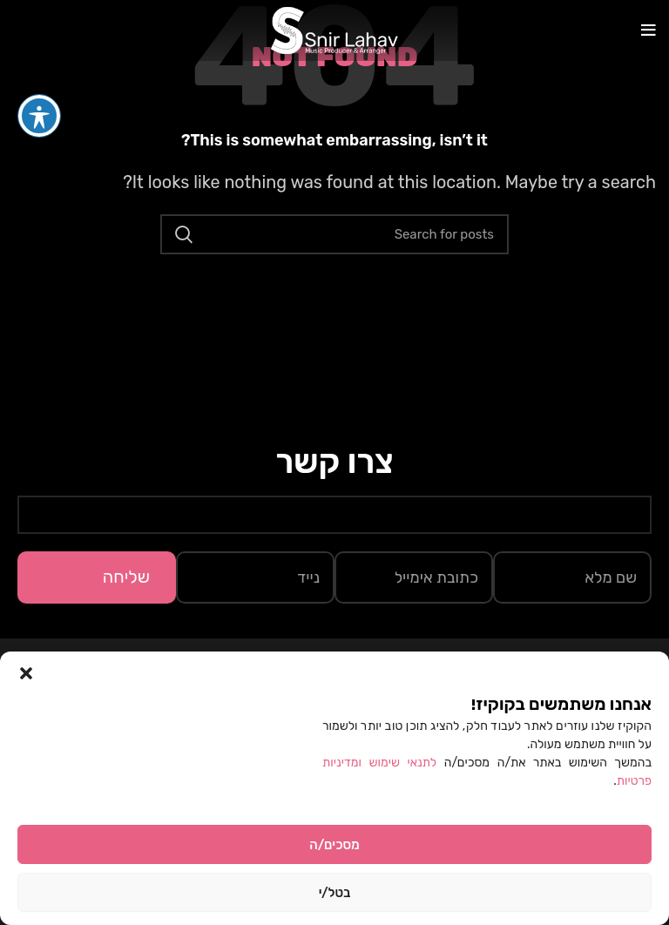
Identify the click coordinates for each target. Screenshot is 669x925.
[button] (26, 673)
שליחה (126, 576)
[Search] (334, 234)
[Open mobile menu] (648, 30)
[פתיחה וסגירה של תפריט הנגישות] (39, 84)
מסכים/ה (334, 845)
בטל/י (335, 893)
